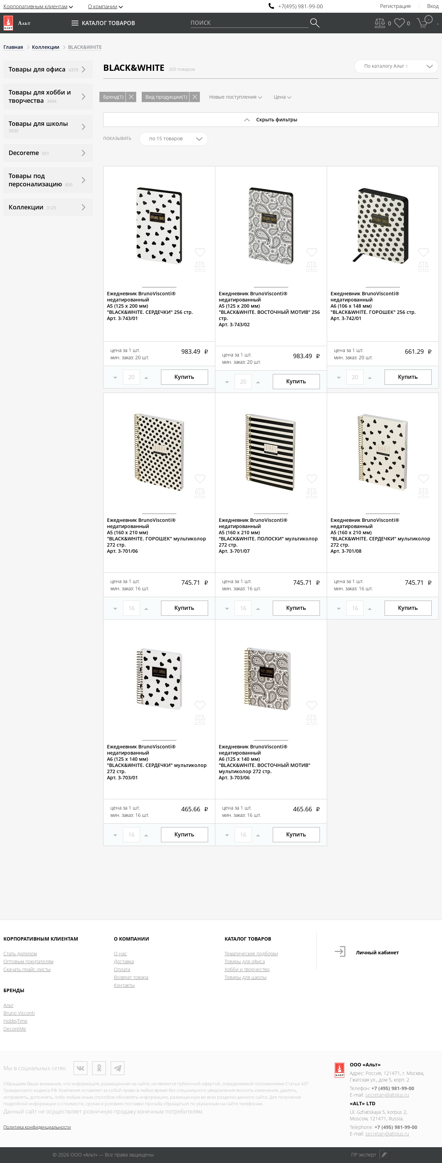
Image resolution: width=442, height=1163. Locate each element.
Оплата (122, 969)
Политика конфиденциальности (37, 1127)
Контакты (124, 985)
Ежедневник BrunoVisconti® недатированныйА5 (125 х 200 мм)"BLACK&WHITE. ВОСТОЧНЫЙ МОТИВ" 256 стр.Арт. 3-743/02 (269, 309)
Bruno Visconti (19, 1013)
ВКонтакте (80, 1068)
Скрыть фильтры (276, 119)
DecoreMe (14, 1028)
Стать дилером (20, 953)
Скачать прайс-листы (27, 969)
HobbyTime (15, 1021)
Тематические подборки (251, 953)
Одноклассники (99, 1068)
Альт (8, 1005)
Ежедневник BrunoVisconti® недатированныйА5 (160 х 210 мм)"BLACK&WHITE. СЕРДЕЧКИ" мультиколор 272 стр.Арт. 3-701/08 (380, 535)
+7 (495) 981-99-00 (392, 1088)
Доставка (124, 961)
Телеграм (118, 1068)
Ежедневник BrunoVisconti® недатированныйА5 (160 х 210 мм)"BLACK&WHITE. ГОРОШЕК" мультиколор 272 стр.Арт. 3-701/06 (156, 535)
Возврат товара (131, 977)
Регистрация (395, 6)
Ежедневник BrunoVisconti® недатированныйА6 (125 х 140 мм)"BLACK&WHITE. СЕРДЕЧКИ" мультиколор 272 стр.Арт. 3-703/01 (157, 762)
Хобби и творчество (247, 969)
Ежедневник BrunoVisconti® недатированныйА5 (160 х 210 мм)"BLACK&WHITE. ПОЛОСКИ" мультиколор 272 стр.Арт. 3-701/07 (268, 535)
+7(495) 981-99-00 (300, 6)
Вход (433, 6)
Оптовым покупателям (28, 961)
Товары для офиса (245, 961)
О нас (120, 953)
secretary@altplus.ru (387, 1094)
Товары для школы (246, 977)
